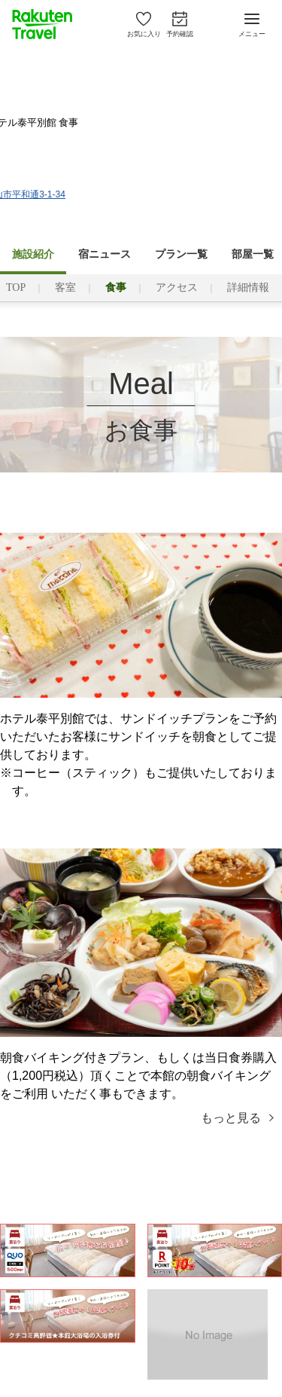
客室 (65, 287)
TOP (16, 287)
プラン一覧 (181, 254)
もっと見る (231, 1117)
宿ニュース (104, 254)
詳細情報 (248, 287)
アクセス (177, 287)
